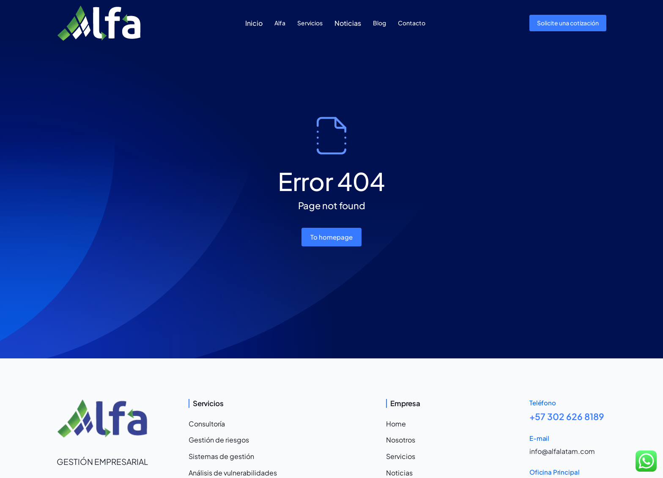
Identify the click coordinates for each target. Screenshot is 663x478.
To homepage (331, 237)
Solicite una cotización (568, 23)
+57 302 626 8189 (566, 416)
